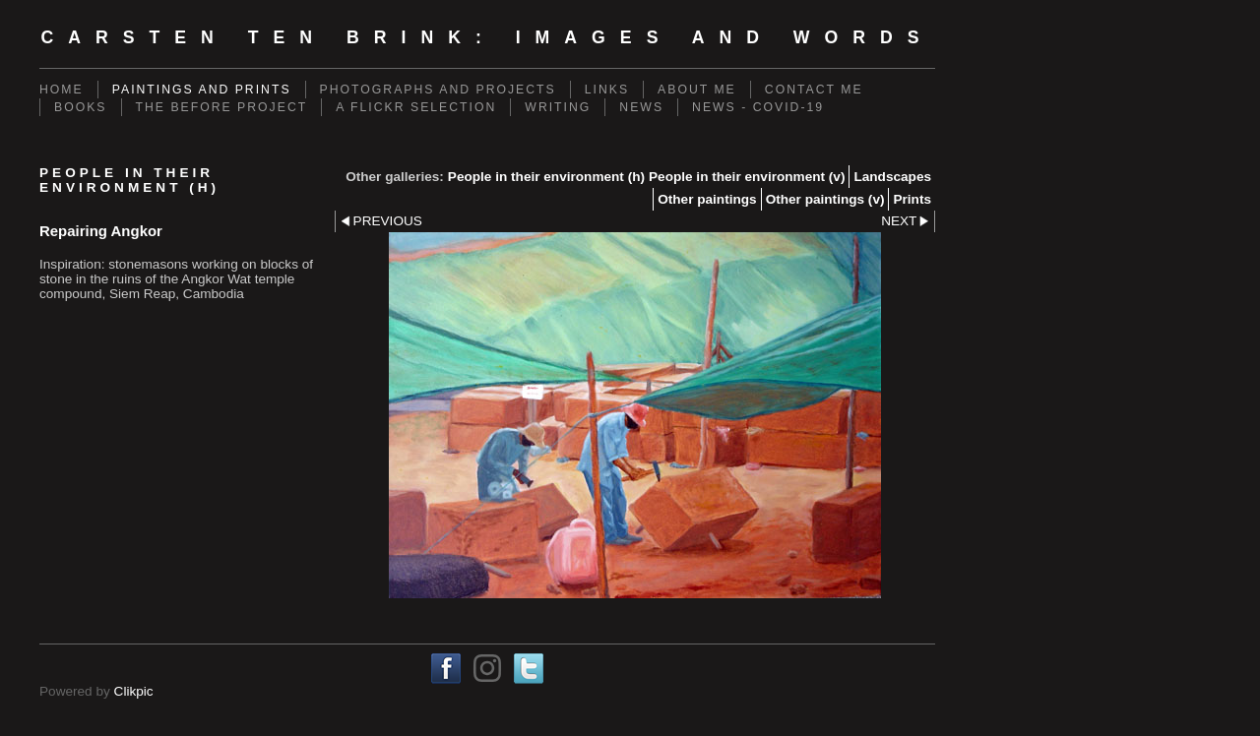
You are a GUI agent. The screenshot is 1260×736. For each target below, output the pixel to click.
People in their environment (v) (747, 176)
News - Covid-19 (758, 107)
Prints (912, 199)
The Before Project (222, 107)
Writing (558, 107)
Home (61, 89)
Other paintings (707, 199)
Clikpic (134, 691)
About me (697, 89)
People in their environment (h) (546, 176)
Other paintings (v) (825, 199)
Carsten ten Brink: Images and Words (486, 37)
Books (80, 107)
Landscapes (892, 176)
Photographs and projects (438, 89)
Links (607, 89)
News (641, 107)
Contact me (814, 89)
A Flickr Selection (416, 107)
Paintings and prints (201, 89)
